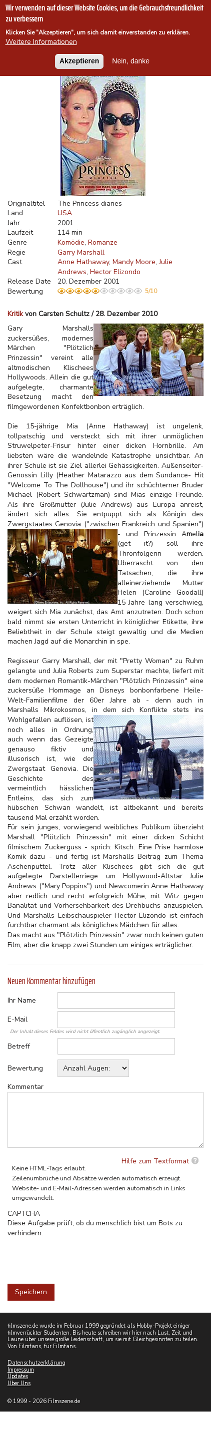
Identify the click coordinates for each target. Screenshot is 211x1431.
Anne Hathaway (83, 262)
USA (65, 213)
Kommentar (26, 1086)
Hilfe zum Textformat (155, 1161)
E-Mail (18, 1019)
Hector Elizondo (115, 272)
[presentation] (84, 1257)
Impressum (21, 1370)
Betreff (19, 1046)
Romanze (103, 242)
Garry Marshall (81, 252)
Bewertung (25, 1068)
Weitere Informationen (41, 41)
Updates (18, 1376)
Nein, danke (131, 61)
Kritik (15, 314)
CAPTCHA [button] (24, 1213)
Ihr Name (22, 1000)
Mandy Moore (134, 262)
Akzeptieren (79, 61)
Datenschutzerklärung (37, 1363)
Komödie (71, 242)
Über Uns (19, 1383)
